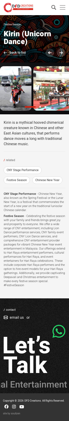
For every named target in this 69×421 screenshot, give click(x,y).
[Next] (61, 88)
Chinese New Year (47, 180)
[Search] (53, 7)
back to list (18, 52)
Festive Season (17, 180)
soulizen (15, 413)
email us (17, 317)
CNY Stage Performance (23, 170)
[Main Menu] (62, 7)
